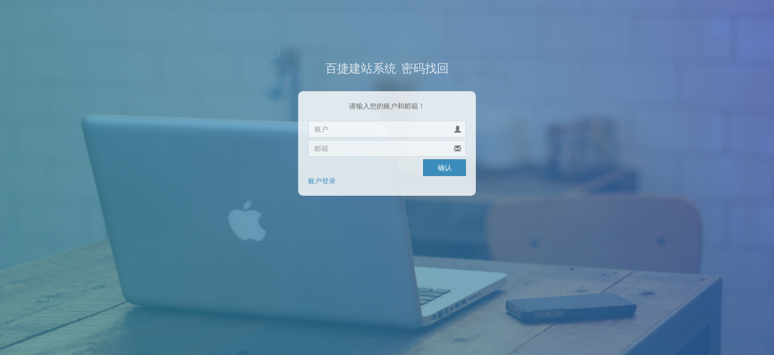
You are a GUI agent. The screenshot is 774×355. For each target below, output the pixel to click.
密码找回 (387, 68)
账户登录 (322, 181)
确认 (445, 168)
